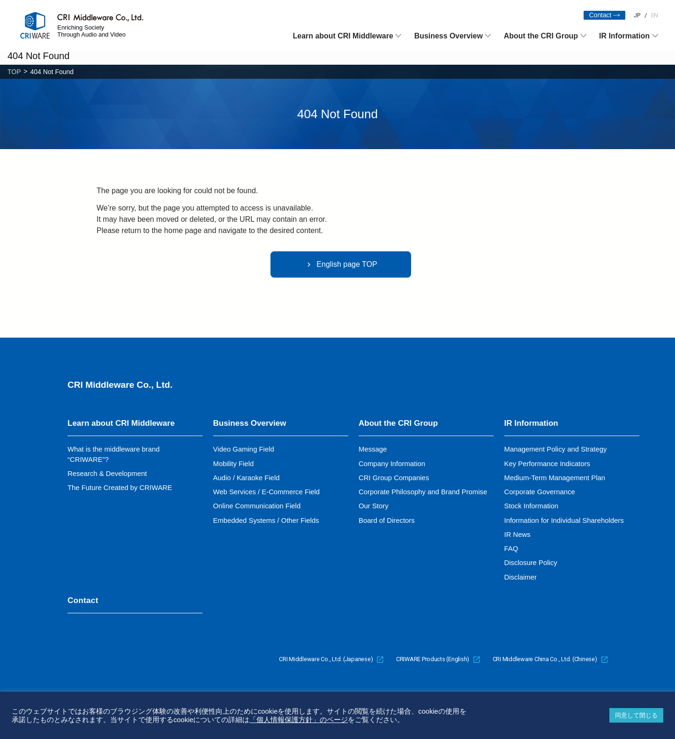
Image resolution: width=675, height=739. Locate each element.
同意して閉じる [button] (636, 715)
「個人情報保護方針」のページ (298, 720)
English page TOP (340, 264)
